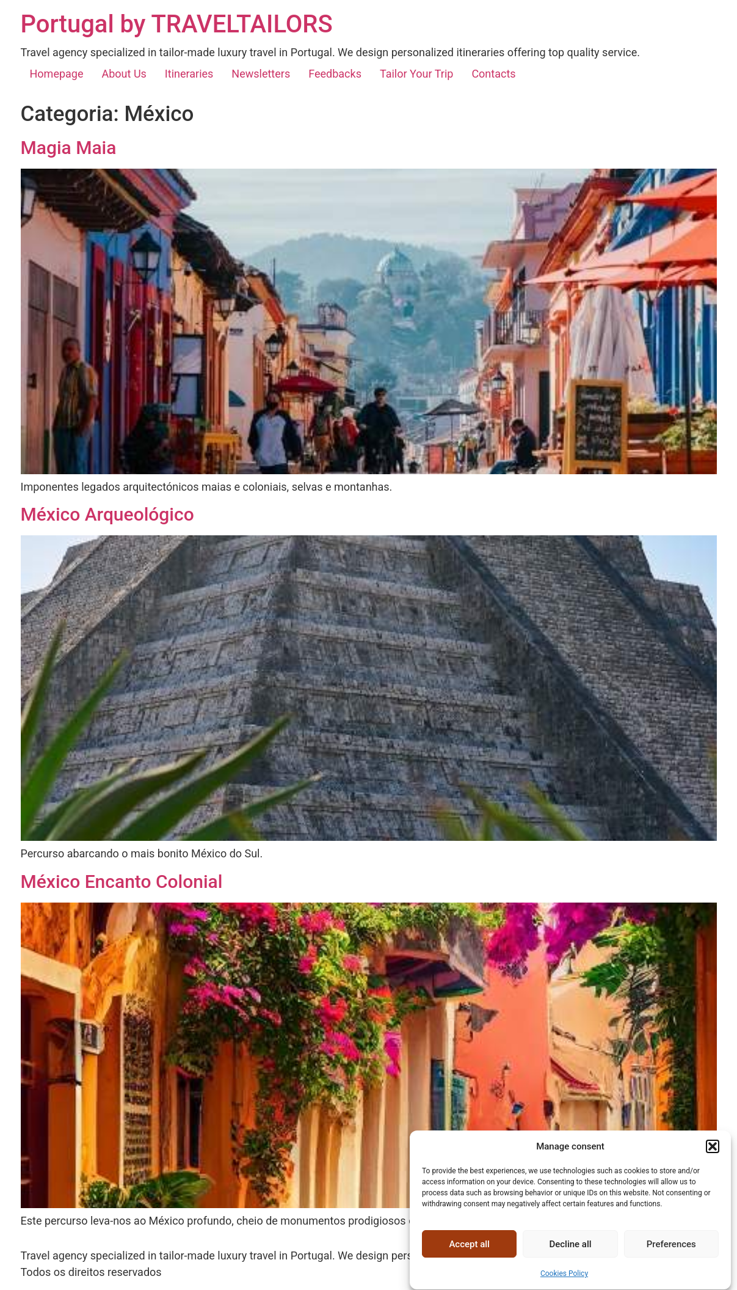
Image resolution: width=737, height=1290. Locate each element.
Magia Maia (69, 147)
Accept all (469, 1255)
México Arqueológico (107, 514)
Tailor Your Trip (416, 73)
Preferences (671, 1255)
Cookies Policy (564, 1284)
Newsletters (260, 73)
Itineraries (189, 73)
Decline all (570, 1255)
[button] (712, 1157)
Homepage (57, 73)
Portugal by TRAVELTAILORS (177, 24)
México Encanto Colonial (122, 881)
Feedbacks (334, 73)
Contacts (493, 73)
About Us (124, 73)
